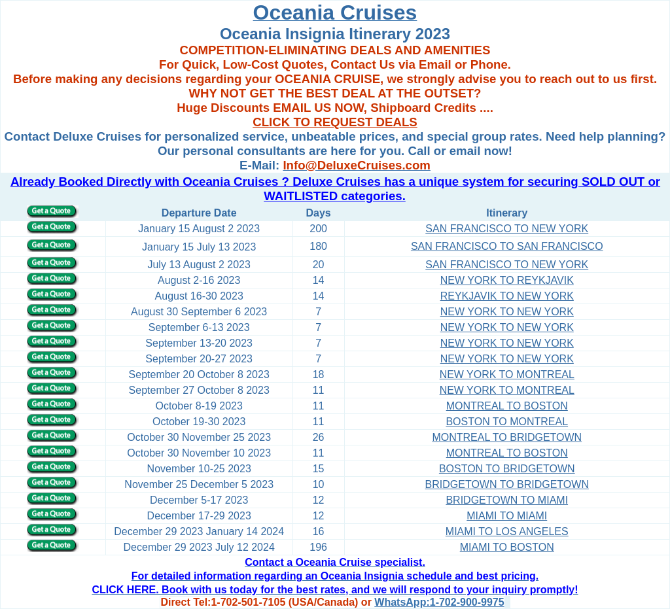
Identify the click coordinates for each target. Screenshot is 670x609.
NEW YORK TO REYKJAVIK (507, 280)
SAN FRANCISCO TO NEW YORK (506, 228)
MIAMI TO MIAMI (507, 515)
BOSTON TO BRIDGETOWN (507, 468)
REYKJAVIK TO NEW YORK (507, 296)
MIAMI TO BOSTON (507, 547)
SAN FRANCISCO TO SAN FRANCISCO (507, 246)
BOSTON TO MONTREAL (507, 421)
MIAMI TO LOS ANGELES (507, 531)
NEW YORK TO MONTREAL (507, 374)
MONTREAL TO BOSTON (507, 405)
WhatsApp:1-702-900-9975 (439, 602)
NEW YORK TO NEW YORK (507, 311)
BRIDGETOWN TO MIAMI (507, 500)
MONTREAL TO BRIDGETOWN (507, 437)
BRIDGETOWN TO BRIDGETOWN (507, 484)
